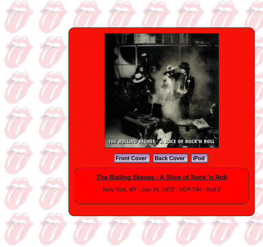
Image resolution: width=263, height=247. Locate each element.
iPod (199, 158)
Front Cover (132, 158)
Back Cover (171, 158)
